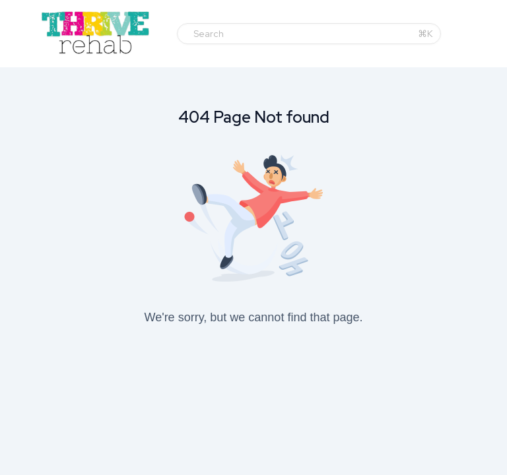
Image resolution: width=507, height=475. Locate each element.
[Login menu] (493, 33)
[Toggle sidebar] (25, 35)
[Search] (301, 34)
